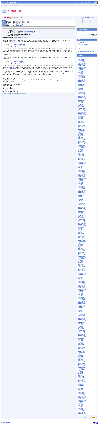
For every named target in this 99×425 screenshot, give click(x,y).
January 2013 (81, 268)
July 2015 (80, 228)
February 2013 (81, 266)
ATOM (86, 417)
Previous (19, 21)
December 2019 (82, 158)
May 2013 (80, 262)
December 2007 (82, 348)
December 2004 (82, 396)
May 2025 (80, 72)
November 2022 (82, 112)
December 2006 (82, 364)
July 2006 (80, 371)
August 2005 (81, 385)
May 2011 (80, 294)
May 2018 (80, 183)
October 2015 (81, 224)
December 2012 (82, 269)
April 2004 (80, 407)
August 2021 (81, 132)
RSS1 (90, 417)
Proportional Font (17, 25)
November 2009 (82, 318)
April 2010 (80, 311)
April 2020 (80, 153)
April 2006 (80, 375)
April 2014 (80, 248)
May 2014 (80, 247)
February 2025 (81, 76)
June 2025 (80, 71)
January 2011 (81, 299)
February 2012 (81, 282)
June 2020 (80, 150)
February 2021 (81, 140)
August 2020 (81, 147)
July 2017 (80, 196)
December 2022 (82, 110)
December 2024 (82, 79)
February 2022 (81, 124)
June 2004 (80, 404)
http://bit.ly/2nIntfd (19, 66)
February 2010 (81, 314)
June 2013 (80, 261)
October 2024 (81, 81)
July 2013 (80, 260)
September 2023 (82, 99)
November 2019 (82, 159)
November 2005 (82, 381)
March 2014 (81, 249)
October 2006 (81, 367)
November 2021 (82, 128)
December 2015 (82, 222)
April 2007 (80, 359)
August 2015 (81, 227)
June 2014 (80, 245)
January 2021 (81, 141)
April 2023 (80, 105)
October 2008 (81, 335)
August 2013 (81, 259)
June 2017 (80, 198)
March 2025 (81, 75)
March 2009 (81, 329)
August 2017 (81, 195)
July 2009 (80, 323)
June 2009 (80, 325)
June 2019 (80, 166)
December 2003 (82, 412)
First (14, 21)
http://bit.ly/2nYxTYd (19, 67)
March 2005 (81, 392)
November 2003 (82, 413)
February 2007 (81, 362)
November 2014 (82, 239)
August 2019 (81, 163)
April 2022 (80, 121)
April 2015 (80, 232)
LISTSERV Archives (89, 18)
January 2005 (81, 395)
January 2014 (81, 252)
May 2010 (80, 310)
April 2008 (80, 343)
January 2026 (81, 62)
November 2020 (82, 144)
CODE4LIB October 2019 (90, 22)
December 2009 (82, 317)
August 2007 (81, 354)
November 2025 (82, 64)
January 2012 (81, 284)
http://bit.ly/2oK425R (19, 45)
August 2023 (81, 100)
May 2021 (80, 136)
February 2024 (81, 92)
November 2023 (82, 96)
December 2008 (82, 333)
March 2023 (81, 107)
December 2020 (82, 142)
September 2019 (82, 162)
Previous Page (16, 104)
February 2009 (81, 330)
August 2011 (81, 290)
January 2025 (81, 77)
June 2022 (80, 118)
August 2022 (81, 116)
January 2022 (81, 125)
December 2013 (82, 253)
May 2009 (80, 326)
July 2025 (80, 70)
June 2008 (80, 340)
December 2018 (82, 174)
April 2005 (80, 391)
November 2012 (82, 270)
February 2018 (81, 187)
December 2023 (82, 95)
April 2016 (80, 216)
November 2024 (82, 80)
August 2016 (81, 211)
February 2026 (81, 60)
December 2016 (82, 206)
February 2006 (81, 377)
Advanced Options (82, 31)
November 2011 (82, 286)
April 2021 (80, 137)
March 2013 (81, 265)
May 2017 (80, 199)
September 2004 (82, 400)
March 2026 (81, 59)
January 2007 (81, 363)
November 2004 (82, 397)
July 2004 (80, 403)
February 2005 (81, 393)
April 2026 (80, 58)
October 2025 (81, 66)
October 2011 (81, 288)
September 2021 (82, 130)
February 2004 (81, 409)
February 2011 (81, 298)
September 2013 (82, 257)
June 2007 (80, 356)
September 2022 (82, 114)
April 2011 (80, 296)
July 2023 (80, 101)
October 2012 (81, 272)
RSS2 (95, 417)
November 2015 (82, 223)
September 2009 (82, 321)
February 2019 (81, 171)
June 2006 (80, 372)
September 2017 (82, 194)
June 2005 (80, 388)
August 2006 (81, 370)
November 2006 (82, 366)
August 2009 (81, 322)
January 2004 (81, 411)
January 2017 (81, 204)
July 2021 (80, 133)
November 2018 (82, 175)
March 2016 (81, 218)
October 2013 (81, 256)
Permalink (23, 104)
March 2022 (81, 122)
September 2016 (82, 210)
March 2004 (81, 408)
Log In (82, 42)
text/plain (18, 37)
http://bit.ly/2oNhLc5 (15, 74)
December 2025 (82, 63)
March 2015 (81, 233)
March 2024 (81, 91)
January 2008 (81, 347)
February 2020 (81, 155)
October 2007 (81, 351)
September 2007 (82, 352)
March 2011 (81, 297)
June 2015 (80, 229)
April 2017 (80, 200)
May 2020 (80, 151)
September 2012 (82, 273)
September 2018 (82, 178)
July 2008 (80, 339)
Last (28, 21)
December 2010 (82, 301)
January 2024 (81, 93)
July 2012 (80, 276)
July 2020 (80, 149)
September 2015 (82, 225)
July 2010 (80, 307)
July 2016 (80, 212)
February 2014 (81, 251)
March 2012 (81, 281)
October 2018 (81, 177)
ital (14, 30)
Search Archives (82, 29)
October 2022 (81, 113)
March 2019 (81, 170)
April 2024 (80, 89)
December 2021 (82, 126)
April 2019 (80, 169)
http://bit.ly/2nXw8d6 (62, 56)
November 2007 (82, 350)
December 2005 (82, 380)
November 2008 (82, 334)
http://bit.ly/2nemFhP (19, 47)
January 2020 (81, 157)
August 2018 (81, 179)
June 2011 (80, 293)
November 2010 (82, 302)
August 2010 (81, 306)
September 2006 (82, 368)
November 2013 (82, 255)
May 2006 (80, 373)
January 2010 (81, 315)
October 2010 (81, 303)
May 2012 (80, 278)
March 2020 (81, 154)
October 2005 (81, 383)
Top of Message (7, 104)
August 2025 (81, 68)
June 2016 (80, 214)
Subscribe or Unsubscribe (87, 51)
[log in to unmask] (29, 31)
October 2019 (81, 161)
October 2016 (81, 208)
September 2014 (82, 241)
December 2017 (82, 190)
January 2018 (81, 188)
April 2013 (80, 264)
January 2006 (81, 379)
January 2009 (81, 331)
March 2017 (81, 202)
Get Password (84, 44)
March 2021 (81, 138)
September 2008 (82, 336)
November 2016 (82, 207)
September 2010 (82, 305)
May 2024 (80, 88)
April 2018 (80, 185)
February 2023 (81, 108)
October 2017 (81, 192)
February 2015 (81, 235)
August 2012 (81, 274)
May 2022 (80, 120)
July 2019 (80, 165)
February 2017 (81, 203)
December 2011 (82, 285)
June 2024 (80, 87)
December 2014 (82, 237)
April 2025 (80, 73)
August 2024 (81, 84)
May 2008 (80, 342)
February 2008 (81, 346)
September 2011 (82, 289)
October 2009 (81, 319)
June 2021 (80, 134)
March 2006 (81, 376)
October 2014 (81, 240)
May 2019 (80, 167)
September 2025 (82, 67)
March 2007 (81, 360)
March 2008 (81, 344)
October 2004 (81, 399)
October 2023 (81, 97)
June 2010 (80, 309)
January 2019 (81, 173)
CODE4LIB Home (88, 20)
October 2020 (81, 145)
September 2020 (82, 146)
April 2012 (80, 280)
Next (24, 21)
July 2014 (80, 244)
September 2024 (82, 83)
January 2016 (81, 220)
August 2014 (81, 243)
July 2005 (80, 387)
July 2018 (80, 181)
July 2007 (80, 355)
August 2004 (81, 401)
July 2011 (80, 292)
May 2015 (80, 231)
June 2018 (80, 182)
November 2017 (82, 191)
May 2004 (80, 405)
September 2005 (82, 384)
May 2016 (80, 215)
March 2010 (81, 313)
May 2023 (80, 104)
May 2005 (80, 389)
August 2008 (81, 338)
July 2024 (80, 85)
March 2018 (81, 186)
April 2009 (80, 327)
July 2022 (80, 117)
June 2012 (80, 277)
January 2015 (81, 236)
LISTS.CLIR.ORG (5, 423)
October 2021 (81, 129)
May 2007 (80, 358)
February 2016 (81, 219)
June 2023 (80, 103)
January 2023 (81, 109)
